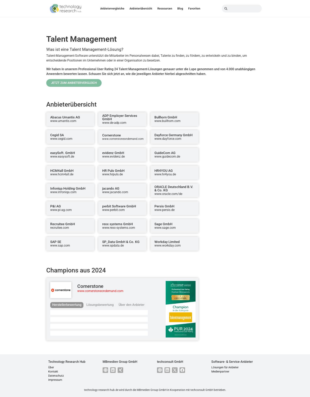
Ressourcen (164, 8)
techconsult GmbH (201, 389)
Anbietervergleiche (112, 8)
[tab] (66, 305)
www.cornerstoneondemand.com (100, 291)
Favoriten (194, 8)
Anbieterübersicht (140, 8)
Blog (180, 8)
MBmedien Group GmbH (152, 389)
